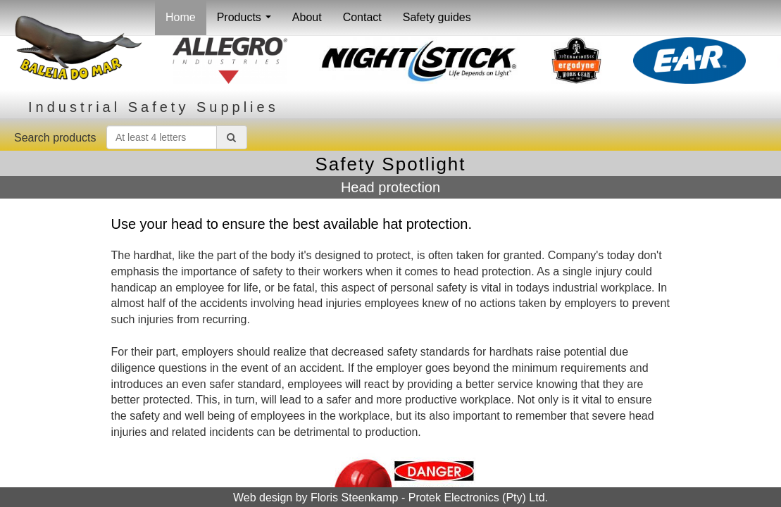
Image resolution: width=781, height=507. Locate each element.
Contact (362, 17)
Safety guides (437, 17)
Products (247, 21)
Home (180, 17)
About (307, 17)
